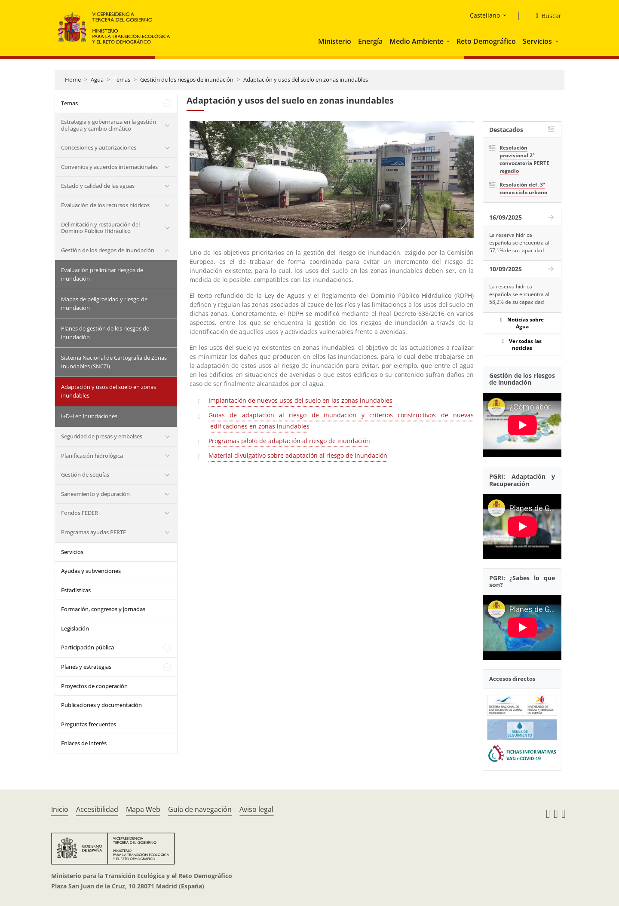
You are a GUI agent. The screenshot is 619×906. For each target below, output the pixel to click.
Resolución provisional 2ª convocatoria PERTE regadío (524, 159)
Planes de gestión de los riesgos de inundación (105, 332)
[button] (449, 41)
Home (73, 79)
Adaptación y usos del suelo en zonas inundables (305, 79)
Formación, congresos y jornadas (103, 609)
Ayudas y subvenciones (91, 571)
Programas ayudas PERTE (93, 532)
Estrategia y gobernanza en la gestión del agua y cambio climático (108, 125)
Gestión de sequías (85, 474)
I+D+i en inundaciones (89, 416)
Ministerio (334, 41)
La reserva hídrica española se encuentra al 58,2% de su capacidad (519, 294)
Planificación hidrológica (92, 455)
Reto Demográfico (486, 41)
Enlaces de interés (84, 743)
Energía (370, 41)
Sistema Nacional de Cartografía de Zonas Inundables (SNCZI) (114, 362)
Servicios (537, 41)
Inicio (59, 809)
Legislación (75, 628)
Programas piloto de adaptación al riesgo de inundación (289, 441)
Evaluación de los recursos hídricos (105, 205)
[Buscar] (545, 16)
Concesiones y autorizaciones (98, 147)
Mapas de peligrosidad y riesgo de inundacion (104, 303)
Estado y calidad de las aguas (98, 186)
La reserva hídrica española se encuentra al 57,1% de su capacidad (519, 242)
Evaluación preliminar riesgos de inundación (102, 274)
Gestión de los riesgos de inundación (186, 79)
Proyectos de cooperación (94, 686)
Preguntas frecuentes (88, 724)
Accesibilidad (97, 809)
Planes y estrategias (86, 666)
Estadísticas (76, 590)
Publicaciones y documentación (101, 705)
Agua (97, 79)
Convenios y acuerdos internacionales (109, 167)
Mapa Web (143, 809)
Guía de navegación (200, 809)
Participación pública (87, 647)
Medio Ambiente (416, 41)
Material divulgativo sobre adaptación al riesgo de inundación (297, 455)
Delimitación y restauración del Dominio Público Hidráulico (100, 227)
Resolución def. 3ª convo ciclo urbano (523, 188)
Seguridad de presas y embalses (101, 436)
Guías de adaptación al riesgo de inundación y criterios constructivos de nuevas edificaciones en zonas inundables (341, 420)
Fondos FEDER (79, 513)
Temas (121, 79)
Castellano (485, 15)
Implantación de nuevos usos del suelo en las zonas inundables (300, 400)
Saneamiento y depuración (95, 494)
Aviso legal (256, 809)
